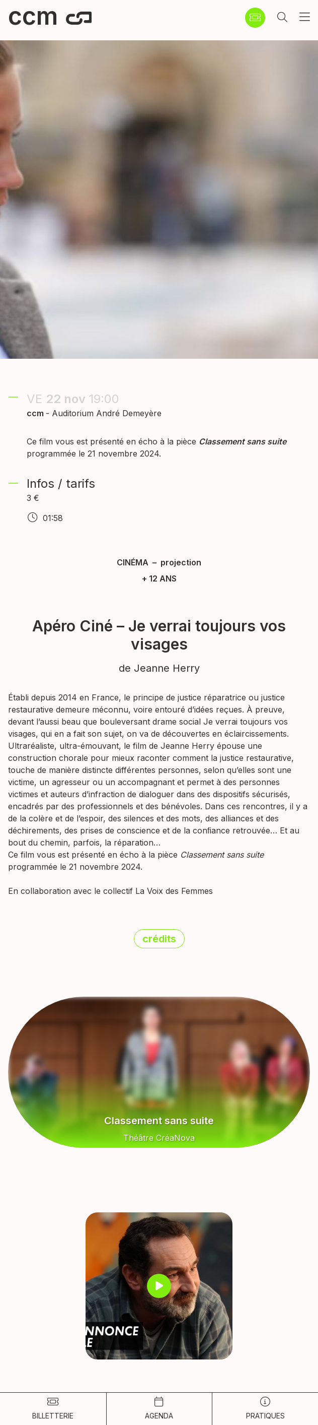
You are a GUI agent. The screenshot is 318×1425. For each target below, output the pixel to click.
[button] (282, 18)
